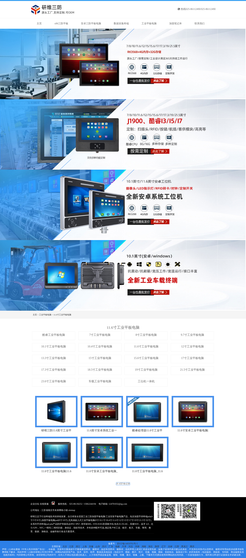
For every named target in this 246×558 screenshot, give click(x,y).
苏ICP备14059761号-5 (127, 543)
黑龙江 (184, 546)
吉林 (170, 546)
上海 (84, 546)
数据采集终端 (121, 23)
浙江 (78, 546)
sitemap (71, 510)
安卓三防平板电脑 (91, 23)
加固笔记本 (175, 23)
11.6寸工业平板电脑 (62, 315)
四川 (104, 546)
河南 (137, 546)
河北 (130, 546)
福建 (117, 546)
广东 (111, 546)
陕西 (157, 546)
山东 (98, 546)
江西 (177, 546)
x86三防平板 (61, 23)
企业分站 (34, 504)
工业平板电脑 (149, 23)
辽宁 (163, 546)
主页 (35, 315)
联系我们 (200, 23)
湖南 (144, 546)
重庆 (192, 546)
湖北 (150, 546)
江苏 (71, 546)
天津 (124, 546)
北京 (65, 546)
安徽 (91, 546)
